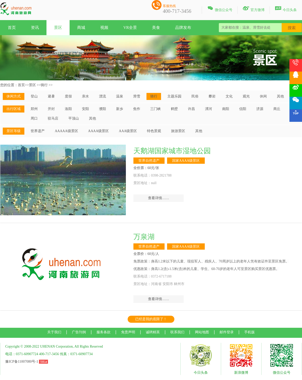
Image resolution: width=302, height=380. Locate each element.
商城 (81, 27)
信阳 (242, 109)
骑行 (44, 85)
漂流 (102, 96)
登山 (34, 96)
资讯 (35, 27)
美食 (156, 27)
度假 (68, 96)
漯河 (208, 109)
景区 (58, 27)
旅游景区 (178, 131)
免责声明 (128, 332)
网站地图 (202, 332)
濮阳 (102, 109)
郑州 (34, 109)
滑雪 (136, 96)
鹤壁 (174, 109)
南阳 (225, 109)
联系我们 (177, 332)
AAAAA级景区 (66, 131)
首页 (12, 27)
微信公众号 (219, 9)
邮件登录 (227, 332)
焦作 (136, 109)
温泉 (119, 96)
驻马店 (53, 118)
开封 (51, 109)
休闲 (263, 96)
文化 (229, 96)
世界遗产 (38, 131)
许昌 (191, 109)
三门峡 (155, 109)
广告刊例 (79, 332)
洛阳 (68, 109)
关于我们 (54, 332)
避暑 (51, 96)
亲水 (85, 96)
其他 (280, 96)
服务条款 (103, 332)
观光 (246, 96)
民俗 (194, 96)
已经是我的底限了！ (151, 319)
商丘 (276, 109)
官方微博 (254, 9)
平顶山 (73, 118)
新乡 (119, 109)
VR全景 (130, 27)
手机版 (249, 332)
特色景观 (154, 131)
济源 (259, 109)
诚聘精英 (153, 332)
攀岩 (212, 96)
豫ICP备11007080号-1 (21, 361)
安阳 (85, 109)
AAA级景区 (128, 131)
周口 (34, 118)
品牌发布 (183, 27)
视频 (104, 27)
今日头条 (286, 9)
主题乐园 (174, 96)
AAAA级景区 (98, 131)
